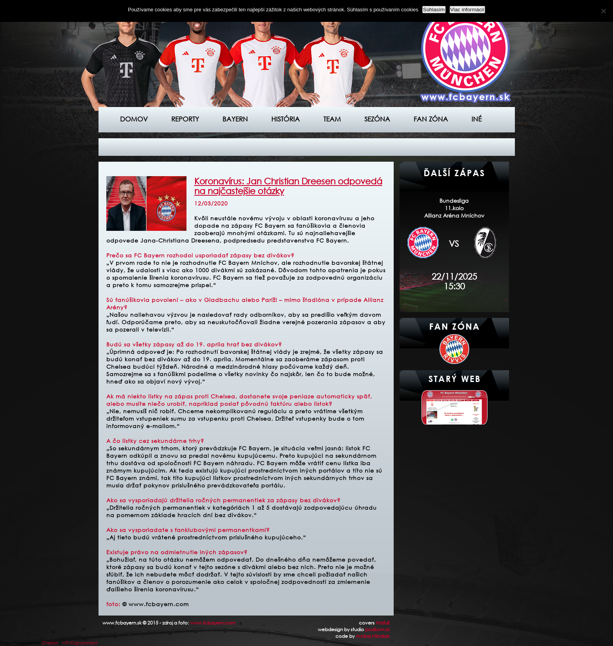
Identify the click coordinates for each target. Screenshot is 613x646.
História (285, 119)
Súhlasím (434, 9)
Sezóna (377, 119)
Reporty (185, 119)
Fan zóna (431, 119)
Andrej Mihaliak (373, 636)
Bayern (235, 119)
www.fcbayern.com (212, 622)
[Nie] (603, 11)
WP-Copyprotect (80, 643)
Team (332, 119)
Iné (476, 119)
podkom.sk (377, 629)
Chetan (50, 643)
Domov (134, 119)
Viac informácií (467, 9)
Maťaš (383, 622)
